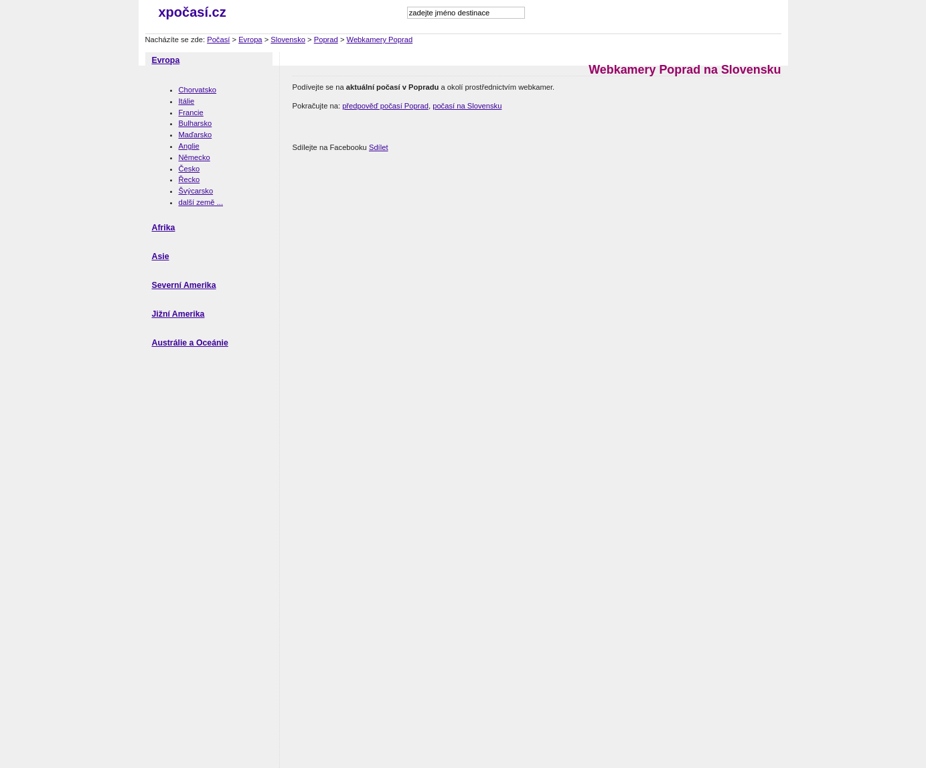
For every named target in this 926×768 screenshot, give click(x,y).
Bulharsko (195, 123)
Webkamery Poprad (380, 39)
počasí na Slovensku (467, 106)
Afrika (163, 227)
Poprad (326, 39)
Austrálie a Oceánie (190, 343)
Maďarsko (195, 135)
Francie (191, 112)
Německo (194, 157)
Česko (189, 169)
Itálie (187, 101)
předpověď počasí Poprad (385, 106)
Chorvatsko (198, 90)
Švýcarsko (196, 191)
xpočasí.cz (192, 12)
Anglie (189, 146)
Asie (160, 256)
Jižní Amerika (178, 314)
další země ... (201, 202)
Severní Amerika (184, 285)
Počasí (218, 39)
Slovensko (288, 39)
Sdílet (378, 147)
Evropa (250, 39)
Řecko (189, 179)
